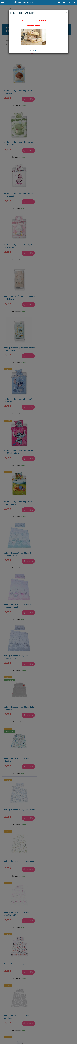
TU (36, 51)
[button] (64, 2)
